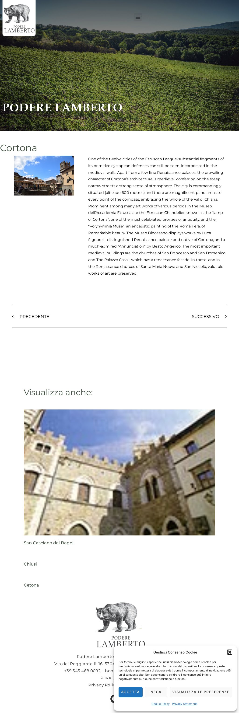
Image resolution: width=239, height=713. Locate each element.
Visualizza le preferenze (200, 692)
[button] (229, 652)
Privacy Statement (184, 704)
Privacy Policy (103, 685)
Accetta (130, 692)
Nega (156, 692)
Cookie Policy (160, 704)
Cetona (31, 585)
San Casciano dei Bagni (49, 542)
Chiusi (30, 564)
